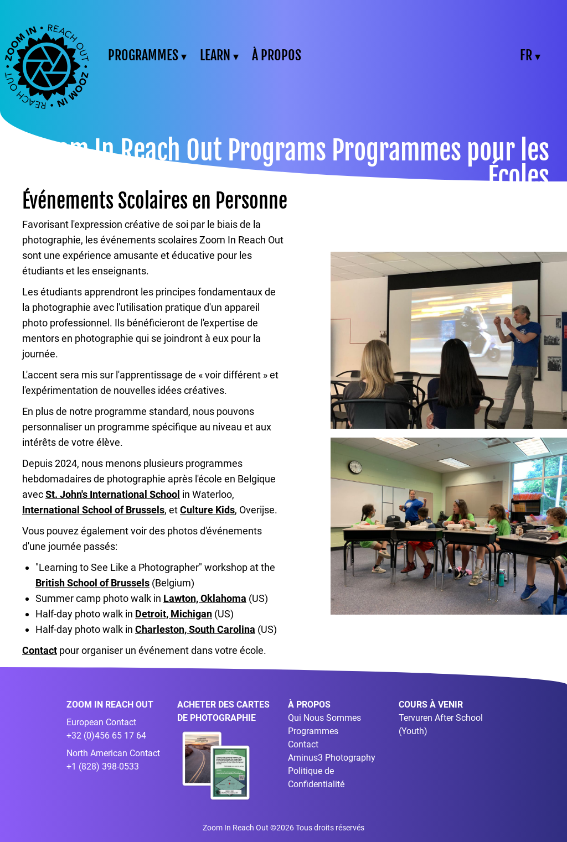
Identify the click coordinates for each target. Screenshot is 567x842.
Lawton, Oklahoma (204, 598)
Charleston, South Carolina (195, 629)
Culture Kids (207, 510)
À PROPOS (276, 55)
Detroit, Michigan (173, 614)
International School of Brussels (93, 510)
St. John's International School (112, 494)
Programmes (313, 731)
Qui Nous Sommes (324, 718)
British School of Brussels (92, 583)
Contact (39, 650)
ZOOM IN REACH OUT (109, 704)
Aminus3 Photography (331, 757)
